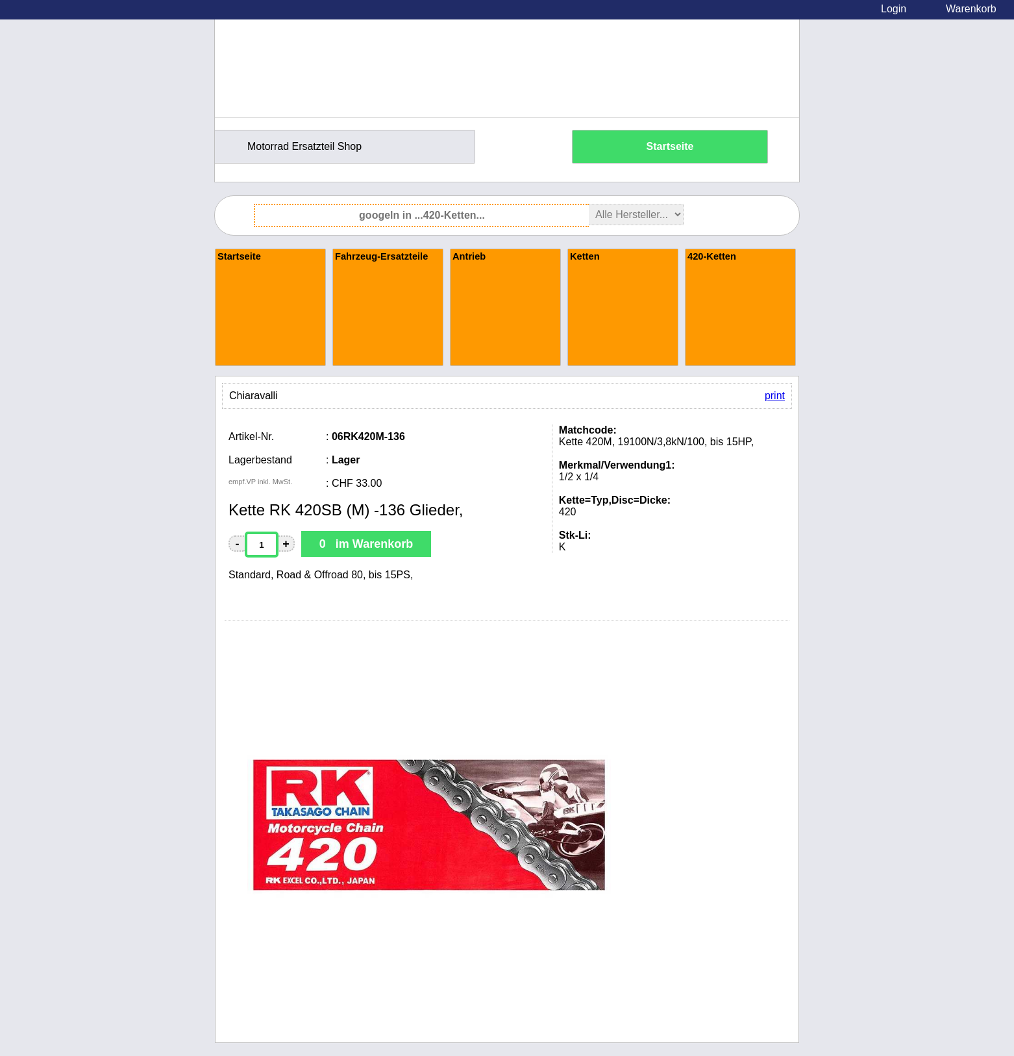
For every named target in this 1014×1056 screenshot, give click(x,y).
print (775, 395)
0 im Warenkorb (366, 543)
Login (893, 8)
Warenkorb (971, 8)
